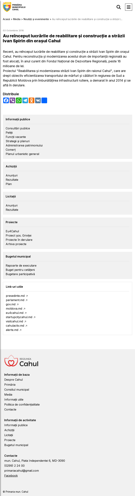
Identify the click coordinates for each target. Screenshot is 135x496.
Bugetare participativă (20, 274)
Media (8, 394)
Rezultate (12, 179)
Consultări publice (18, 128)
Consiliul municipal (16, 389)
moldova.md (14, 308)
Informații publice (16, 425)
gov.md (10, 304)
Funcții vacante (16, 137)
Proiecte (9, 440)
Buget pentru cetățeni (20, 270)
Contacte (10, 409)
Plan (9, 184)
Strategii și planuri (18, 141)
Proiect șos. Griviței (18, 235)
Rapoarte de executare (21, 265)
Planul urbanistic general (22, 154)
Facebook (11, 475)
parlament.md (15, 300)
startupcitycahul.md (19, 317)
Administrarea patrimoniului (24, 145)
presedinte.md (15, 295)
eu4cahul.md (14, 313)
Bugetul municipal (16, 445)
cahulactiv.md (15, 325)
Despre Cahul (13, 379)
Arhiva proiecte (16, 244)
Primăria (9, 384)
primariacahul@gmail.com (21, 470)
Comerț (11, 149)
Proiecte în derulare (19, 240)
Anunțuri (12, 175)
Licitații (8, 435)
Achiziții (9, 430)
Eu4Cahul (12, 231)
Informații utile (13, 399)
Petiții (9, 132)
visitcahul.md (14, 321)
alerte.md (12, 330)
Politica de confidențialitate (22, 404)
